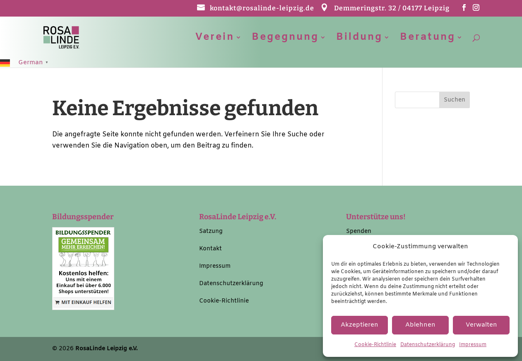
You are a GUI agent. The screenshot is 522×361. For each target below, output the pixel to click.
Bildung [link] (359, 39)
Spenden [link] (358, 231)
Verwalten (481, 325)
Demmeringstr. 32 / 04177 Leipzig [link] (392, 8)
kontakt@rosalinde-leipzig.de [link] (262, 8)
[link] (70, 37)
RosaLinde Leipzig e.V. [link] (106, 349)
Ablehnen (420, 325)
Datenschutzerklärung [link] (427, 345)
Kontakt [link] (210, 249)
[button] (464, 10)
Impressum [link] (472, 345)
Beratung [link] (427, 39)
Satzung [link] (211, 231)
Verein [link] (214, 39)
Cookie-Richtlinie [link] (375, 345)
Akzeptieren (359, 325)
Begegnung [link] (285, 39)
